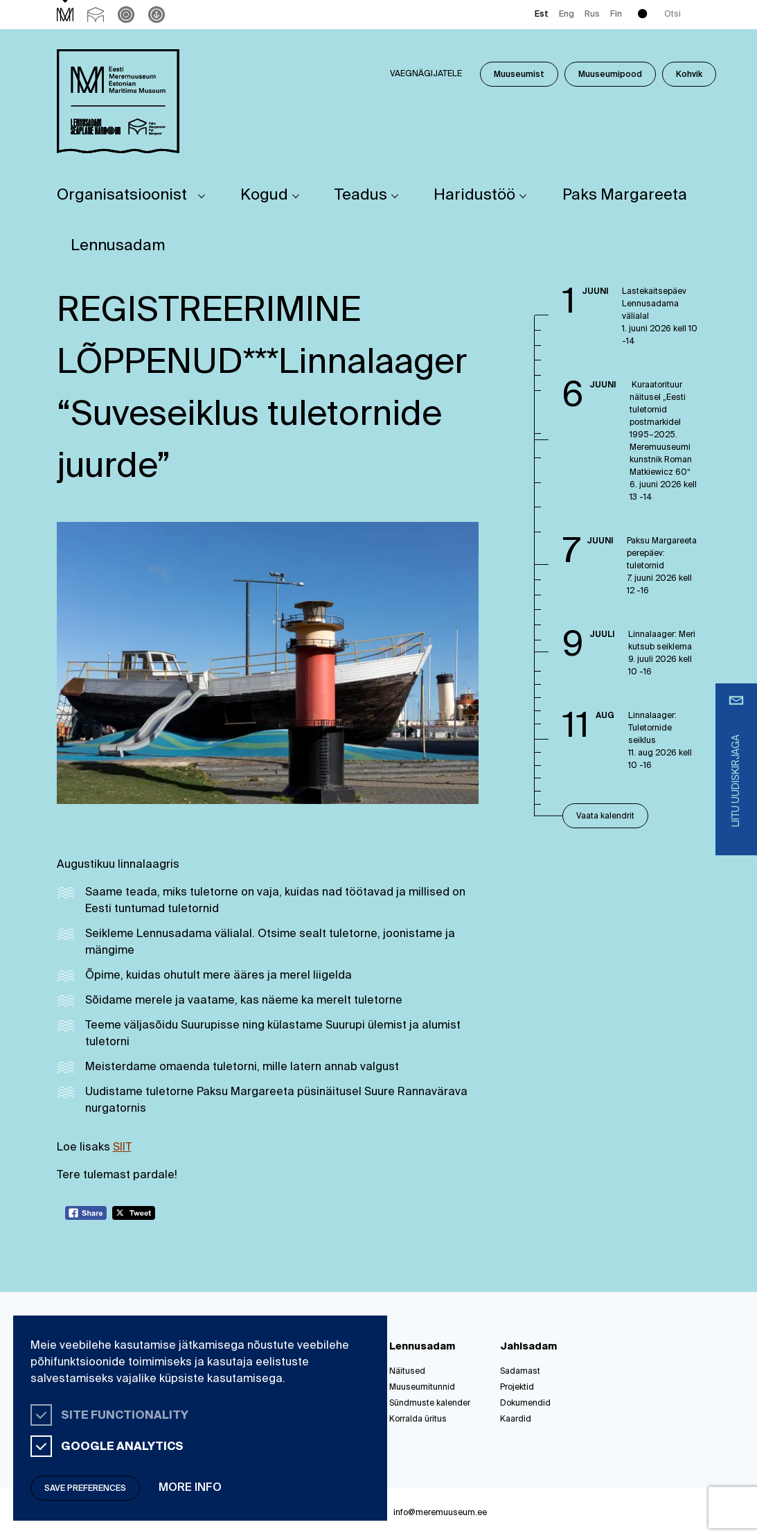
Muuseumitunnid (422, 1387)
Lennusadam (118, 246)
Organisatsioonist (122, 195)
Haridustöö (474, 195)
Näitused (407, 1371)
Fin (616, 14)
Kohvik (689, 75)
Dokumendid (525, 1403)
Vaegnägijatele (426, 74)
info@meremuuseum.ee (440, 1513)
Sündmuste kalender (429, 1403)
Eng (566, 14)
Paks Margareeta (624, 195)
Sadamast (520, 1371)
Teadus (361, 195)
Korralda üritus (418, 1419)
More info (190, 1488)
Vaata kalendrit (605, 816)
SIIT (122, 1147)
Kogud (264, 195)
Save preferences (85, 1489)
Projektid (517, 1387)
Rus (592, 14)
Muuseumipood (610, 75)
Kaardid (515, 1419)
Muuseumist (519, 75)
